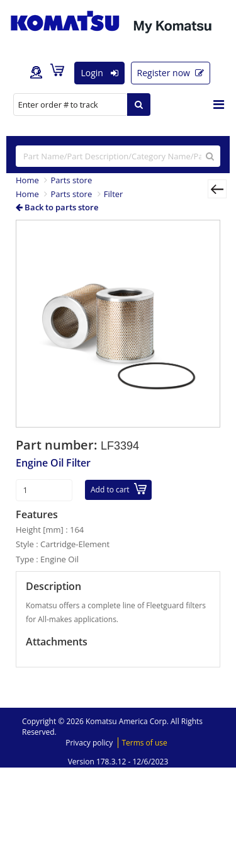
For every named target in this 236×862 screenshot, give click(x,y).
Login (99, 73)
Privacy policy (89, 742)
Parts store (71, 180)
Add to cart (119, 489)
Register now (170, 73)
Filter (113, 194)
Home (27, 180)
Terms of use (144, 742)
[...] (118, 156)
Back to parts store (57, 207)
